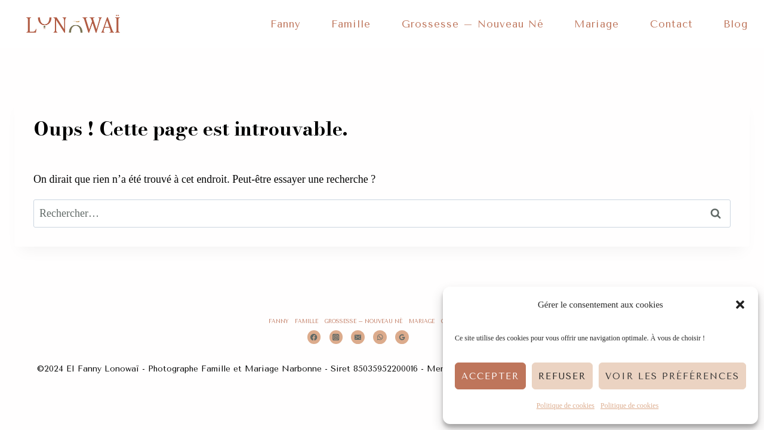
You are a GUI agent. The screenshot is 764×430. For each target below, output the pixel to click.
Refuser (562, 376)
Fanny (285, 24)
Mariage (596, 24)
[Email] (358, 337)
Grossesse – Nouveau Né (473, 24)
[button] (740, 305)
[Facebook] (314, 337)
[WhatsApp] (380, 337)
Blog (735, 24)
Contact (671, 24)
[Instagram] (336, 337)
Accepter (490, 376)
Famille (351, 24)
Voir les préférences (672, 376)
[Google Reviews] (402, 337)
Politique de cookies (565, 405)
